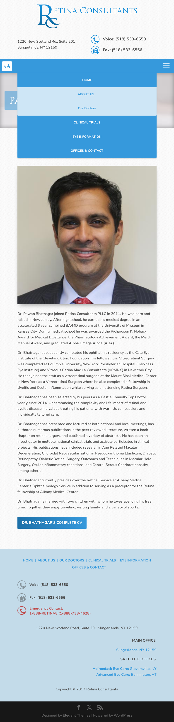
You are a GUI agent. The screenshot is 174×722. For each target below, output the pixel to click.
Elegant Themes (76, 715)
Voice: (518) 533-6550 (124, 39)
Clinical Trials (87, 122)
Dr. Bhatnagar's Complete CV (52, 522)
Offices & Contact (87, 151)
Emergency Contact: (46, 608)
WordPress (123, 715)
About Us (86, 94)
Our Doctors (87, 108)
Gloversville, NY (125, 668)
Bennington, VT (126, 674)
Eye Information (86, 137)
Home (87, 80)
